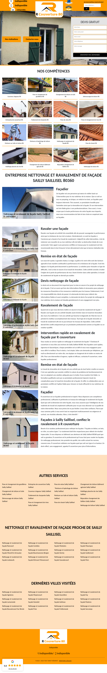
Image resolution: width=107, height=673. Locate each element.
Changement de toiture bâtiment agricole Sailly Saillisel (92, 485)
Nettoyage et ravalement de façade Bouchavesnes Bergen (38, 551)
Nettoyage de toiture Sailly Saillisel (92, 505)
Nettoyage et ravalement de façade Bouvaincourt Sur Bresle (13, 607)
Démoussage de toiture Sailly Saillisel (12, 499)
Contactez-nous (32, 39)
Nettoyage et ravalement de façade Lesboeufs (12, 558)
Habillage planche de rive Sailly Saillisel (91, 492)
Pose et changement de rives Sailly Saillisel (38, 503)
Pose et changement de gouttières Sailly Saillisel (14, 485)
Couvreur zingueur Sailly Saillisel (39, 491)
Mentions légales (65, 661)
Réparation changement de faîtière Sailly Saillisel (90, 499)
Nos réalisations (11, 39)
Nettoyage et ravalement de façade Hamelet (38, 600)
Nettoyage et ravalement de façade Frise (38, 607)
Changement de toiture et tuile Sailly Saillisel (13, 492)
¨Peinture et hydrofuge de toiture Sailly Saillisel (66, 489)
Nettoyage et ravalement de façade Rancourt (12, 544)
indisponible (18, 5)
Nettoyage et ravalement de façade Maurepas (90, 544)
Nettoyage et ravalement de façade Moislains (64, 544)
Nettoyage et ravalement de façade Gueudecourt (64, 558)
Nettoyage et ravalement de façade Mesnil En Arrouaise (12, 551)
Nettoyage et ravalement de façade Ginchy (64, 551)
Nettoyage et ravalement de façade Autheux (64, 600)
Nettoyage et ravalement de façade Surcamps (90, 607)
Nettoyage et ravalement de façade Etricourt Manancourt (38, 558)
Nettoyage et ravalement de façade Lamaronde (12, 600)
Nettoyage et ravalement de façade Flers (90, 558)
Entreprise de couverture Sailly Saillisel (39, 485)
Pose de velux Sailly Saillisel (64, 484)
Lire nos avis (13, 669)
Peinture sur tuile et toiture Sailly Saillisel (66, 496)
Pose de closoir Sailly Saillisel (64, 502)
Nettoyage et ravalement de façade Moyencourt (38, 593)
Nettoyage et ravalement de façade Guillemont (90, 551)
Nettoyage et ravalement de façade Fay (90, 593)
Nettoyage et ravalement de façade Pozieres (90, 600)
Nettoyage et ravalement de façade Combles (38, 544)
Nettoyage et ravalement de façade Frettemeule (64, 607)
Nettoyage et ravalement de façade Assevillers (64, 593)
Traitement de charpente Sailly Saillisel (39, 496)
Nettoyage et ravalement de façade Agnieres (12, 593)
